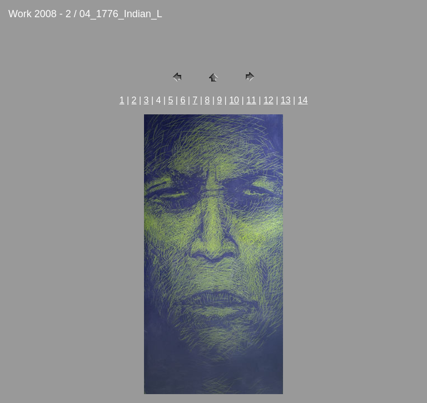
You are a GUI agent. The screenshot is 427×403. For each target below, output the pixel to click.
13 (286, 100)
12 (269, 100)
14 (303, 100)
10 (234, 100)
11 (251, 100)
